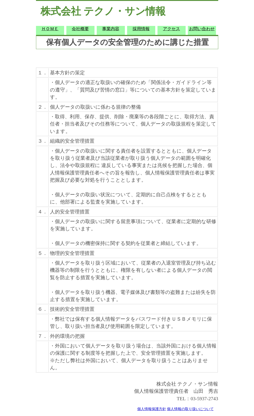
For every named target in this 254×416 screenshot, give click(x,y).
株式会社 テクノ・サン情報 (103, 11)
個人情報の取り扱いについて (190, 409)
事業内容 (110, 28)
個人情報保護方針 (151, 409)
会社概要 (80, 28)
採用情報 (141, 28)
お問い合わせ (202, 28)
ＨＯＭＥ (49, 28)
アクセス (171, 28)
